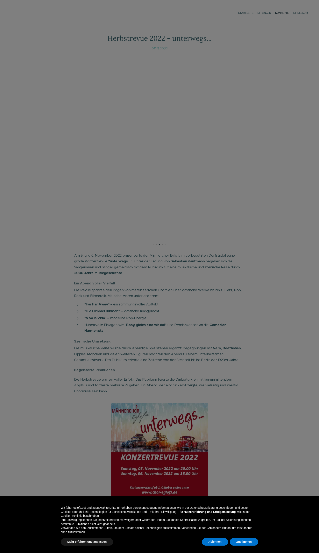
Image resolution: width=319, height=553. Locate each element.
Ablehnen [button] (215, 541)
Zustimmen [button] (244, 541)
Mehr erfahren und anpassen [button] (87, 541)
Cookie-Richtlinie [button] (71, 515)
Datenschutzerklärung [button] (204, 507)
